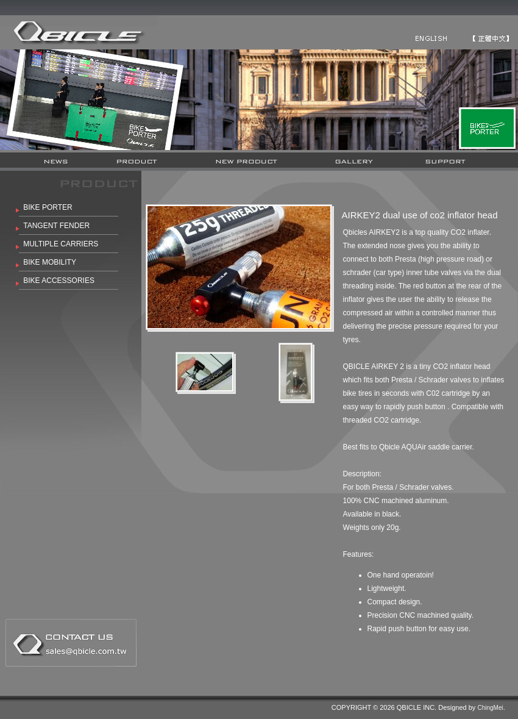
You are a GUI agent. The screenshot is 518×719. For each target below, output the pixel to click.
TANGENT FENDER (56, 225)
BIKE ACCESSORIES (58, 280)
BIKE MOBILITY (49, 262)
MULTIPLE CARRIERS (60, 244)
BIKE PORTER (47, 207)
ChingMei (490, 707)
